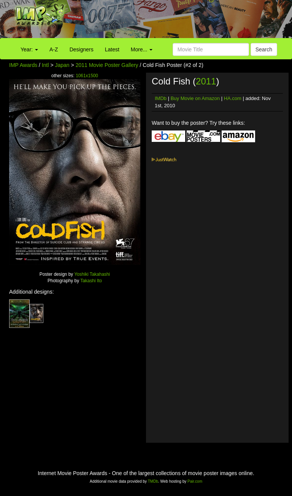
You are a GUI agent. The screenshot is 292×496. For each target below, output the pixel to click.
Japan (62, 65)
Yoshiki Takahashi (92, 274)
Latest (112, 49)
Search (264, 49)
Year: (29, 49)
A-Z (53, 49)
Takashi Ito (91, 280)
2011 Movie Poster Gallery (107, 65)
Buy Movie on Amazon (195, 98)
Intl (45, 65)
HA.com (232, 98)
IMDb (161, 98)
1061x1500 (87, 75)
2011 (206, 81)
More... (141, 49)
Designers (82, 49)
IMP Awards (23, 65)
